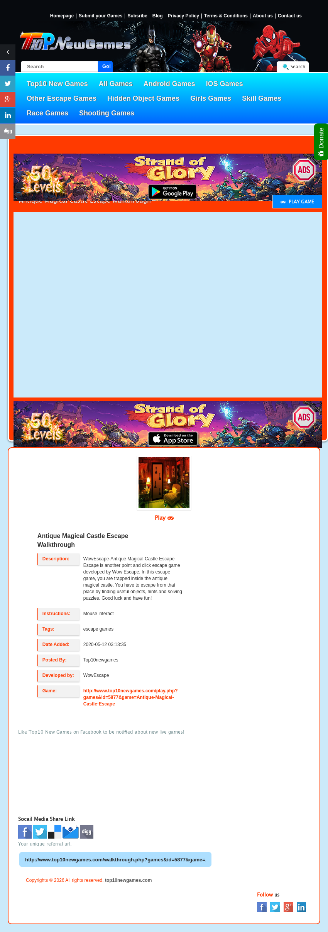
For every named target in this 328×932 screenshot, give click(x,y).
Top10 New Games (57, 84)
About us (263, 16)
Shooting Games (106, 113)
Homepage (62, 16)
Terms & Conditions (226, 16)
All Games (116, 84)
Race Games (47, 113)
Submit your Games (100, 16)
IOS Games (224, 84)
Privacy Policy (183, 16)
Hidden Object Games (143, 98)
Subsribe (137, 16)
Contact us (290, 16)
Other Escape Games (61, 98)
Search (298, 66)
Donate (321, 141)
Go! (106, 66)
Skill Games (261, 98)
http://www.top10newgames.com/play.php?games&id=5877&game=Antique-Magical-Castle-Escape (130, 697)
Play (164, 517)
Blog (157, 16)
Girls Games (210, 98)
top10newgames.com (128, 880)
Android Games (169, 84)
